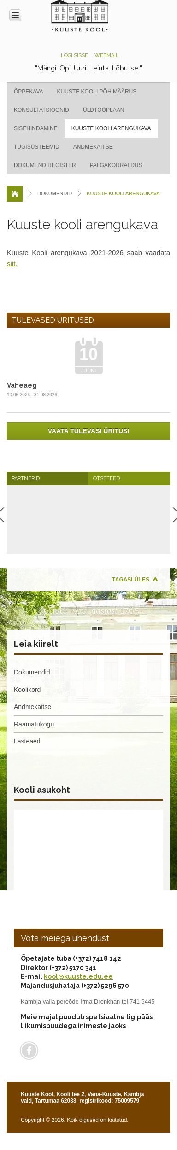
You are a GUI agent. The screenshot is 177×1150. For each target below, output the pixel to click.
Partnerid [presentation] (26, 479)
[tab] (47, 478)
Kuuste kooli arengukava (111, 128)
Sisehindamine (36, 128)
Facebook (29, 1050)
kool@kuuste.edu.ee (78, 976)
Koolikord (27, 689)
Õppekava (28, 91)
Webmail (106, 55)
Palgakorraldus (116, 165)
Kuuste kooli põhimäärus (97, 91)
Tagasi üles (130, 579)
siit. (12, 263)
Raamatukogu (34, 724)
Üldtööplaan (103, 110)
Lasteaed (27, 741)
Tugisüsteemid (36, 147)
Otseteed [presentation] (106, 479)
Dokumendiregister (45, 165)
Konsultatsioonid (41, 110)
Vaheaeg (22, 385)
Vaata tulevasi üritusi (89, 431)
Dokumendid (32, 672)
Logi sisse (74, 55)
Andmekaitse (93, 147)
